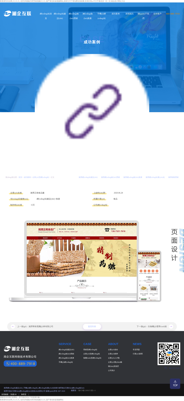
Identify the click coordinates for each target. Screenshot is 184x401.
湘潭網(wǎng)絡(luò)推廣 (132, 177)
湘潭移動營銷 (173, 177)
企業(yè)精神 (113, 354)
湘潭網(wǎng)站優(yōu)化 (155, 177)
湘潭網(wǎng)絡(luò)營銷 (110, 177)
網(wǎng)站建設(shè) (66, 350)
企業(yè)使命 (113, 350)
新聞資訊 (129, 14)
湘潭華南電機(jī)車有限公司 (41, 326)
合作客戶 (157, 14)
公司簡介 (111, 370)
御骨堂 (24, 394)
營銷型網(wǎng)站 (90, 350)
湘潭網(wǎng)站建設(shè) (88, 177)
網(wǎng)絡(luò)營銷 (66, 354)
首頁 (20, 177)
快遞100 (13, 394)
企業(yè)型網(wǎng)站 (40, 177)
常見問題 (136, 350)
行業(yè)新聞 (137, 354)
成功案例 (116, 14)
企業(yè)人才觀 (113, 358)
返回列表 (92, 327)
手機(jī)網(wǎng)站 (66, 362)
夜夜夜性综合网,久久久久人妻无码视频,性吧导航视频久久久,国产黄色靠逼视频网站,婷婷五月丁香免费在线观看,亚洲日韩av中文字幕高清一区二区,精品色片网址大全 (62, 1)
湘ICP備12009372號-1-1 (87, 390)
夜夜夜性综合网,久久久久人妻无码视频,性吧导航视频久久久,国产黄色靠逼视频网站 (31, 400)
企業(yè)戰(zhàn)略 (115, 362)
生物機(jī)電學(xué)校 (157, 326)
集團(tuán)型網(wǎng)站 (92, 358)
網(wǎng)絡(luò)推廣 (66, 358)
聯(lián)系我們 (113, 366)
